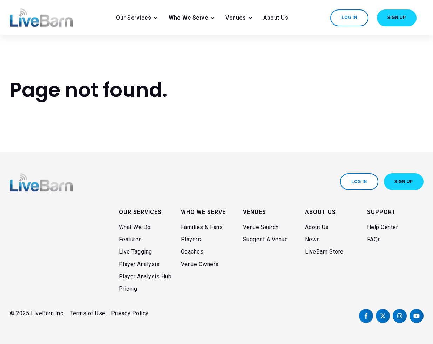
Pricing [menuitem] (128, 288)
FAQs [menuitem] (374, 239)
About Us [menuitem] (317, 227)
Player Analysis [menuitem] (139, 264)
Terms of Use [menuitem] (88, 313)
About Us (275, 17)
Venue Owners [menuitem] (200, 264)
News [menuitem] (312, 239)
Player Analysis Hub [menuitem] (145, 276)
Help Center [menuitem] (382, 227)
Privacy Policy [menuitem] (130, 313)
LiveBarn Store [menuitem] (324, 251)
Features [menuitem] (130, 239)
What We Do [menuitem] (135, 227)
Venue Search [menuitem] (261, 227)
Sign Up (396, 17)
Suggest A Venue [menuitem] (265, 239)
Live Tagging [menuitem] (135, 251)
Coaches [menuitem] (192, 251)
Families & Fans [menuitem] (202, 227)
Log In (349, 17)
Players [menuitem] (191, 239)
